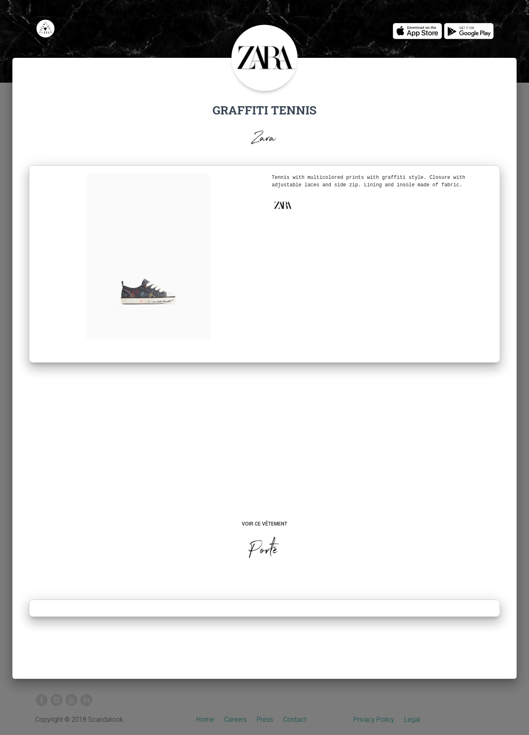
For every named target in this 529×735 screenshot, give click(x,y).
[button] (282, 205)
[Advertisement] (264, 449)
